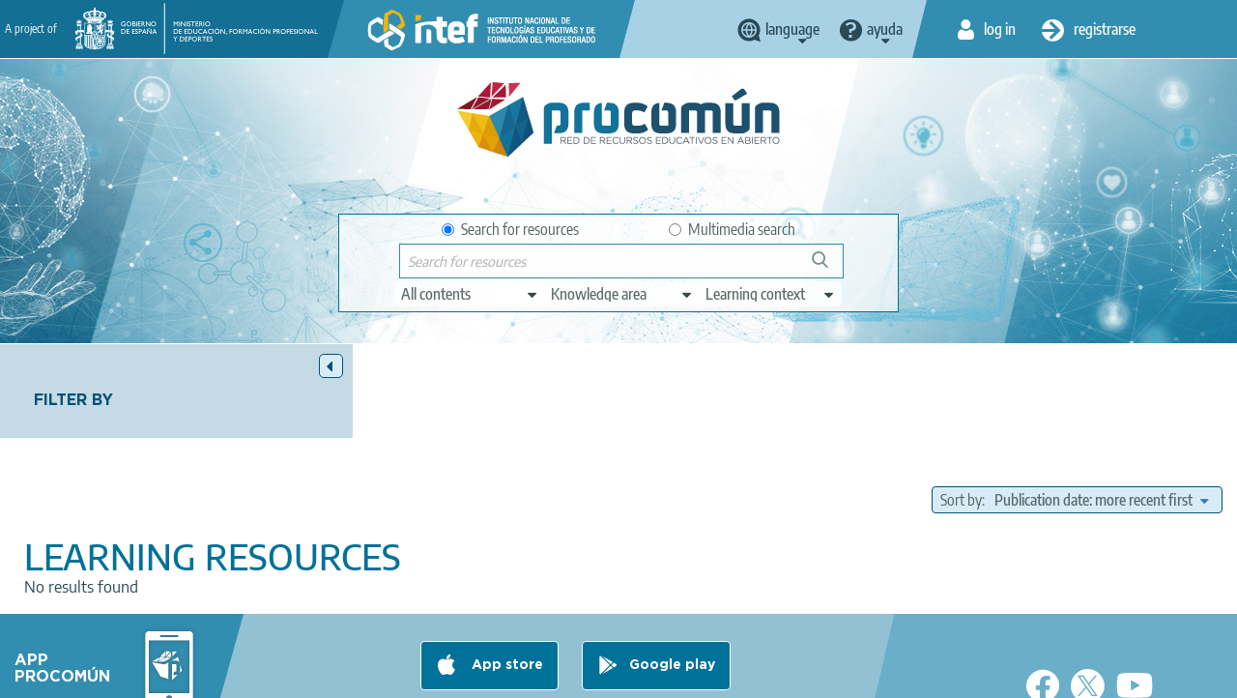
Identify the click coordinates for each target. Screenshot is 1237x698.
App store (505, 598)
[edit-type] (470, 293)
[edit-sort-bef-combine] (1101, 406)
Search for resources (510, 229)
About (157, 674)
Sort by (961, 406)
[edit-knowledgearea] (622, 293)
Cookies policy (494, 674)
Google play (672, 598)
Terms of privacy (376, 674)
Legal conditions (252, 674)
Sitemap (686, 674)
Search (829, 267)
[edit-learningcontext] (771, 293)
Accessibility (599, 674)
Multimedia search (732, 229)
